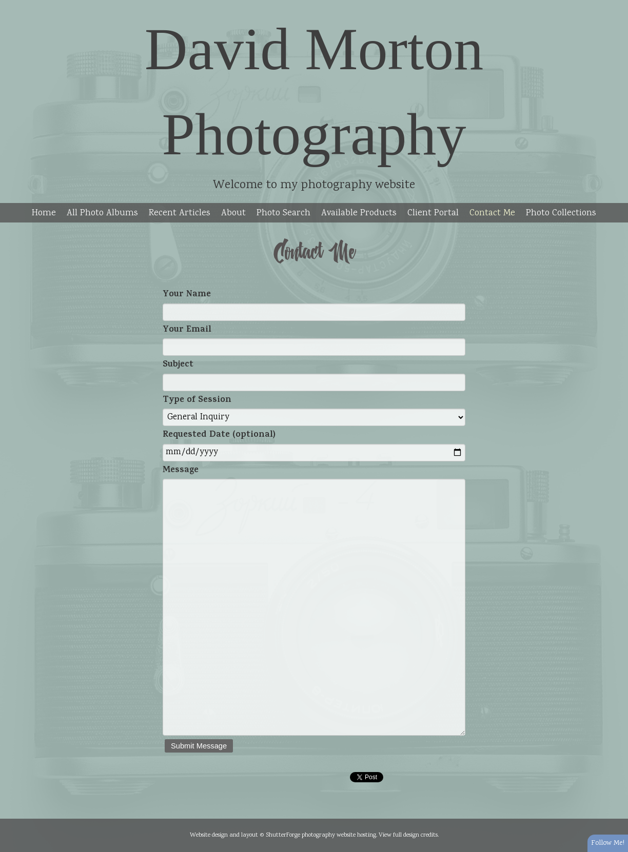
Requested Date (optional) (219, 435)
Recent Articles (179, 213)
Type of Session (197, 400)
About (233, 213)
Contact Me (492, 213)
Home (44, 213)
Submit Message (199, 746)
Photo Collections (561, 213)
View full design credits (408, 835)
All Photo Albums (102, 213)
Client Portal (433, 213)
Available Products (359, 213)
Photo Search (283, 213)
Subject (178, 365)
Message (181, 470)
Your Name (187, 295)
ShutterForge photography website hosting (321, 835)
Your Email (187, 330)
